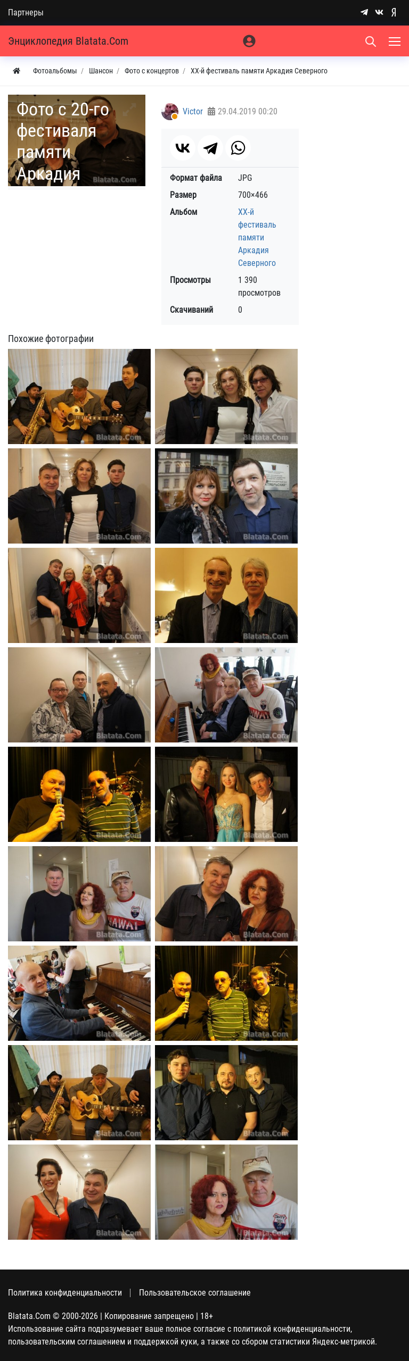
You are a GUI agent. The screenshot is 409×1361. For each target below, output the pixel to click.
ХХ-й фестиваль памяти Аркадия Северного (257, 237)
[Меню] (395, 41)
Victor (193, 111)
